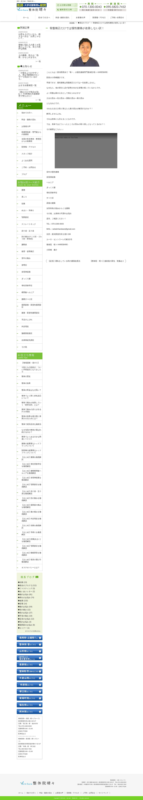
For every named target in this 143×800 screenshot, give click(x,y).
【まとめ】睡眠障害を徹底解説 (31, 554)
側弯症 (24, 265)
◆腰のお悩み (23, 594)
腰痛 (23, 190)
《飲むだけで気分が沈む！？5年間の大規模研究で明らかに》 (29, 94)
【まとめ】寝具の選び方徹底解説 (31, 561)
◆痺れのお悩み (24, 597)
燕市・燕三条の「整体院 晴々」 (71, 798)
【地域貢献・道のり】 (30, 363)
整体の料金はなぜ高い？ (31, 390)
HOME (72, 23)
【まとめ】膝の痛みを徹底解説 (31, 513)
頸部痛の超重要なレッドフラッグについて (31, 451)
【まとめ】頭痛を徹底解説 (31, 526)
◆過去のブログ (83, 23)
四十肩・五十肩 (28, 231)
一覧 (39, 61)
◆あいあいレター (25, 591)
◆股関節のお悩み (25, 625)
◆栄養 (20, 604)
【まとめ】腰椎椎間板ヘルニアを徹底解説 (31, 472)
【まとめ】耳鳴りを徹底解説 (31, 533)
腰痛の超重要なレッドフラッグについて (31, 445)
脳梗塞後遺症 (27, 333)
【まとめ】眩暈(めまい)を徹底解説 (31, 540)
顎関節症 (25, 217)
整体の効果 (26, 383)
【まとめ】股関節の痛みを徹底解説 (31, 506)
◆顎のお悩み (23, 622)
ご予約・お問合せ (117, 17)
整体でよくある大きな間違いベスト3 (31, 438)
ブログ (24, 174)
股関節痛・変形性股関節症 (31, 306)
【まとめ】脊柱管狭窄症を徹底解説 (31, 465)
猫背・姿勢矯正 (28, 251)
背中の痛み (26, 258)
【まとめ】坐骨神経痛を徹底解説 (31, 479)
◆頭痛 (20, 582)
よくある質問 (27, 160)
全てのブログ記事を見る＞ (33, 631)
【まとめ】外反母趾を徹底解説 (31, 520)
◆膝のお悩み (23, 607)
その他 (24, 347)
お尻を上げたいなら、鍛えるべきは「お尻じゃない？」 (29, 36)
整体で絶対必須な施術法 (31, 424)
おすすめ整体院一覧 (27, 85)
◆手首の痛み (23, 616)
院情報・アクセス (99, 17)
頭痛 (23, 204)
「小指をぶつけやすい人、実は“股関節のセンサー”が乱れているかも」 (28, 76)
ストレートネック (29, 224)
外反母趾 (25, 326)
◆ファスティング (25, 588)
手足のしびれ (27, 320)
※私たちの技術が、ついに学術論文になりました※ (31, 369)
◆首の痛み (22, 610)
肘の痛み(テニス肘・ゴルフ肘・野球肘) (32, 238)
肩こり (24, 197)
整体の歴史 (26, 376)
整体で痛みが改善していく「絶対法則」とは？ (31, 404)
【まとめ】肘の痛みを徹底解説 (31, 499)
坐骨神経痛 (26, 272)
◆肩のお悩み (23, 613)
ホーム (26, 17)
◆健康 (20, 601)
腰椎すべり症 (27, 299)
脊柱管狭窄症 (27, 285)
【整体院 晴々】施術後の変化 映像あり (107, 261)
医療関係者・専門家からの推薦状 (31, 133)
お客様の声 (81, 17)
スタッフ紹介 (27, 154)
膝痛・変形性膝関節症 (30, 313)
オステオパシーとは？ (30, 567)
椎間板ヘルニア (28, 292)
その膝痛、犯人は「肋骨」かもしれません (28, 56)
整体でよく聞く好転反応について (31, 397)
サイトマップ (103, 793)
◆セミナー (22, 628)
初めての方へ (44, 17)
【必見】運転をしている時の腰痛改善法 (64, 261)
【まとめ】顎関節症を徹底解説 (31, 486)
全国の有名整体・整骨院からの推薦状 (31, 140)
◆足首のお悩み (24, 619)
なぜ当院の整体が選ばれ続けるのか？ (31, 431)
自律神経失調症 (28, 340)
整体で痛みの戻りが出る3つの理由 (31, 410)
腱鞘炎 (24, 245)
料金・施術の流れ (62, 17)
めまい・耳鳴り (28, 210)
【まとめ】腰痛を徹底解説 (31, 458)
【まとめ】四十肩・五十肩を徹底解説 (31, 492)
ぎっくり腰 (26, 279)
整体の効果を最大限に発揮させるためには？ (31, 417)
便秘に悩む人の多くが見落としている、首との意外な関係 (29, 47)
